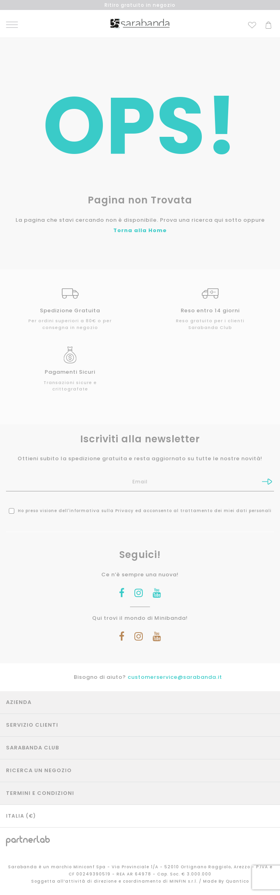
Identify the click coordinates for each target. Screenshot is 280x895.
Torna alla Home (140, 230)
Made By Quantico (226, 881)
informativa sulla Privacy (101, 511)
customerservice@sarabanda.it (175, 677)
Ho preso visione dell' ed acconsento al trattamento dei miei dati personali (140, 511)
